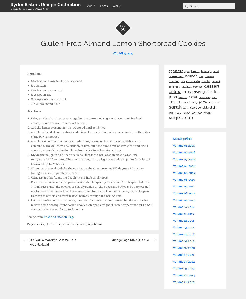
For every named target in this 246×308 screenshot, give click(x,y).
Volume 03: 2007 (184, 159)
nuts (75, 224)
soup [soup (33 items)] (178, 112)
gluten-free (53, 224)
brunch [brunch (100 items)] (191, 76)
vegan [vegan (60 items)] (208, 112)
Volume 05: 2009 (184, 173)
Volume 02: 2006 (184, 152)
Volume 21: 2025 (184, 282)
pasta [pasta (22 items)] (178, 102)
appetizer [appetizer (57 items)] (176, 71)
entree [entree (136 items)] (175, 91)
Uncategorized (182, 138)
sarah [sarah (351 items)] (175, 107)
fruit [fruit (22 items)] (190, 92)
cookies (39, 224)
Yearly (117, 6)
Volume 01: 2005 (184, 145)
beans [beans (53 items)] (195, 71)
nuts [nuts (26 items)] (214, 97)
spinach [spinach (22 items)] (186, 113)
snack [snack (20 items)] (171, 113)
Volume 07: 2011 (183, 186)
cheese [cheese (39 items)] (209, 76)
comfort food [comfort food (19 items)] (185, 87)
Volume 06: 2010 (184, 179)
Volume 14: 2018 (183, 234)
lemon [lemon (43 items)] (183, 97)
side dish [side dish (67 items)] (209, 107)
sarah (82, 224)
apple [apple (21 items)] (187, 71)
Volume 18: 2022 (184, 261)
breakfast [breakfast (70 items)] (176, 76)
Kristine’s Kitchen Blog (58, 216)
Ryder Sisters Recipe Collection (46, 4)
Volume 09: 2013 (184, 200)
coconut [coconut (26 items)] (173, 87)
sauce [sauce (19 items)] (186, 108)
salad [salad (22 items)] (217, 102)
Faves (104, 6)
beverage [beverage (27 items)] (206, 71)
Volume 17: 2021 (183, 254)
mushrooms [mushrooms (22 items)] (204, 97)
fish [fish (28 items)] (185, 92)
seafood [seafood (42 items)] (195, 107)
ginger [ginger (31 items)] (197, 92)
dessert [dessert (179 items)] (211, 86)
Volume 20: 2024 (184, 275)
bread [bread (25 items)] (216, 71)
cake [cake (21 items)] (201, 76)
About (91, 6)
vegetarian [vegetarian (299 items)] (181, 117)
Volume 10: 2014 (183, 207)
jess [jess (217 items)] (173, 96)
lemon (66, 224)
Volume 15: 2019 (183, 241)
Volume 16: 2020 (184, 248)
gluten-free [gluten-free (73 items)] (211, 92)
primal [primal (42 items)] (203, 102)
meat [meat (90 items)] (193, 97)
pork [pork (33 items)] (185, 102)
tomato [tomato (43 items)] (197, 112)
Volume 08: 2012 (184, 193)
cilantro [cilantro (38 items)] (206, 81)
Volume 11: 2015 (183, 213)
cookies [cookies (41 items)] (197, 86)
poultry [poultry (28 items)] (194, 102)
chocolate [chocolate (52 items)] (193, 81)
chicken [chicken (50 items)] (174, 81)
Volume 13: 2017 (183, 227)
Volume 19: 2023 (123, 53)
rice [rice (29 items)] (211, 102)
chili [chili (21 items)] (183, 81)
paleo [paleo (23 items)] (171, 102)
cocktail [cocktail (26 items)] (216, 81)
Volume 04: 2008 (184, 166)
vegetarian (95, 224)
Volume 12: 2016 (183, 220)
